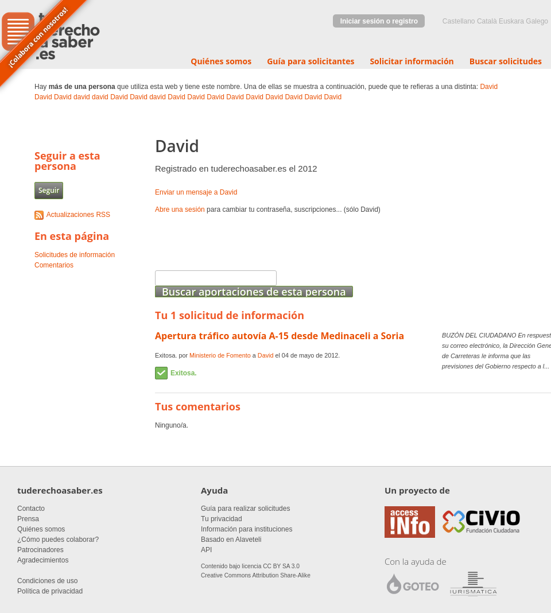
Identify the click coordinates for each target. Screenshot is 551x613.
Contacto (31, 509)
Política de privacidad (50, 591)
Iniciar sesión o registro (379, 21)
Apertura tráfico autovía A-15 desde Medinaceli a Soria (279, 335)
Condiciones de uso (47, 581)
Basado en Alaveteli (231, 540)
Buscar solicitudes (505, 61)
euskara (511, 21)
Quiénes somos (221, 61)
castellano (459, 21)
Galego (537, 21)
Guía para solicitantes (310, 61)
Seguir (48, 190)
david (81, 97)
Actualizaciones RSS (78, 215)
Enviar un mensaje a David (196, 192)
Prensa (28, 519)
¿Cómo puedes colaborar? (58, 540)
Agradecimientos (42, 560)
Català (487, 21)
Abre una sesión (180, 209)
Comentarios (53, 265)
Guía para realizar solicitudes (245, 509)
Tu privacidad (221, 519)
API (206, 550)
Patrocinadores (40, 550)
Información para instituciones (246, 529)
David (489, 87)
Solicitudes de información (74, 255)
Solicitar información (411, 61)
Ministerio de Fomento (220, 355)
